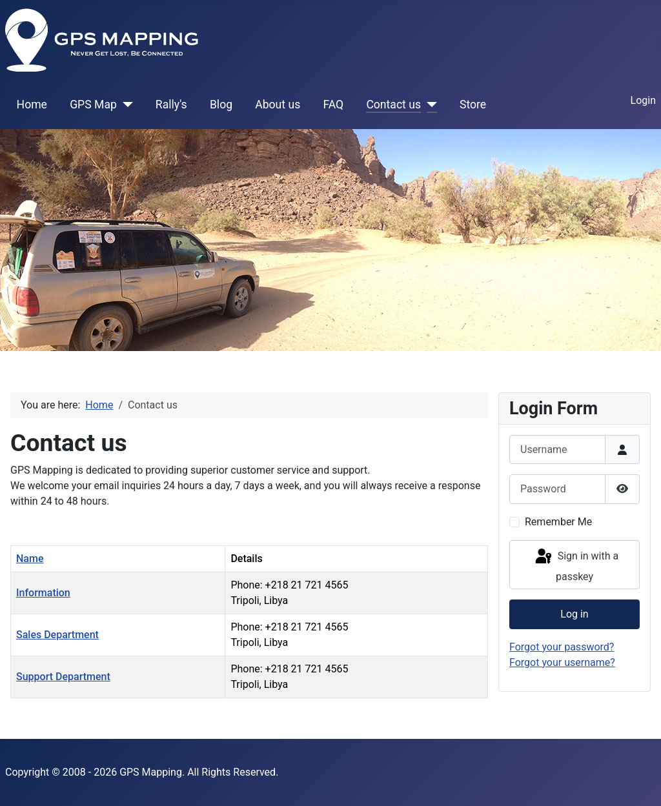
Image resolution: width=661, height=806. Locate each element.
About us (277, 104)
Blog (221, 104)
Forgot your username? (562, 662)
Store (473, 104)
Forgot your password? (561, 647)
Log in (574, 614)
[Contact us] (429, 104)
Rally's (171, 104)
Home (32, 104)
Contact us (393, 104)
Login (643, 100)
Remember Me (558, 522)
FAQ (333, 104)
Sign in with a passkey (575, 565)
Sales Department (57, 635)
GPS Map (93, 104)
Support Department (63, 676)
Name (29, 558)
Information (43, 593)
